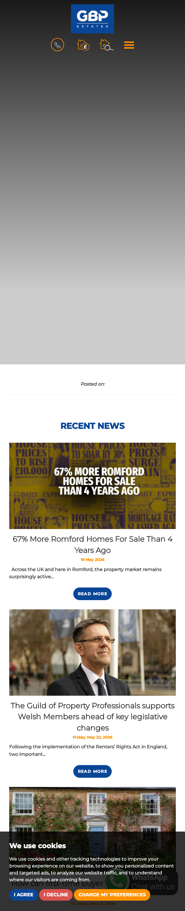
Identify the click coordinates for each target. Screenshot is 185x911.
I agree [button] (23, 894)
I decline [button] (56, 894)
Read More (92, 593)
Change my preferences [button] (112, 894)
